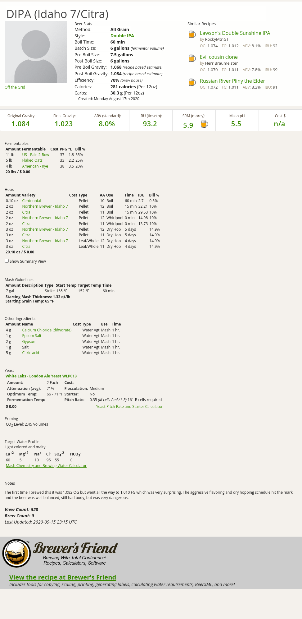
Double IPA (122, 36)
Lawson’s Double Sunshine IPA (235, 33)
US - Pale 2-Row (35, 154)
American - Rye (35, 166)
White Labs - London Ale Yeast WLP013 (41, 376)
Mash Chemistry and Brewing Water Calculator (46, 466)
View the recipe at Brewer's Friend (62, 577)
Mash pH (237, 115)
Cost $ (280, 115)
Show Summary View (28, 261)
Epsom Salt (31, 335)
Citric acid (30, 352)
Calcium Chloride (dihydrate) (46, 330)
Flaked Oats (32, 160)
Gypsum (29, 341)
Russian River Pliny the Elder (232, 80)
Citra (26, 212)
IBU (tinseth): (151, 115)
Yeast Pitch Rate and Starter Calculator (129, 406)
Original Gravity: (21, 115)
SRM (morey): (194, 115)
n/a (279, 123)
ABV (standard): (107, 115)
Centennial (31, 200)
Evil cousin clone (219, 56)
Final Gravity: (64, 115)
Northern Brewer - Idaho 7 (45, 206)
